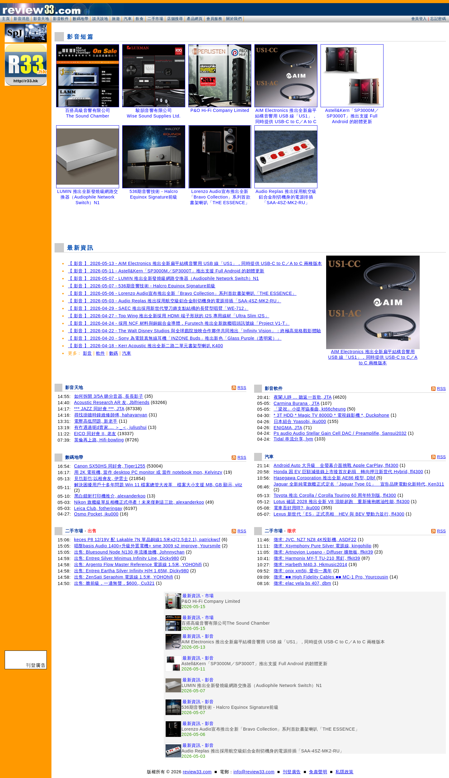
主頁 (6, 19)
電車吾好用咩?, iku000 (297, 507)
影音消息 (21, 19)
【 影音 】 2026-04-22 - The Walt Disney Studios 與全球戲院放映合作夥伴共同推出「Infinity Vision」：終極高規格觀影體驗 (194, 330)
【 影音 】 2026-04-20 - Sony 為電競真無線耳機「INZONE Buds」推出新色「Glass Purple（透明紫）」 (175, 338)
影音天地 (41, 19)
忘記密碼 (438, 19)
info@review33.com (254, 771)
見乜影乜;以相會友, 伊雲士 (101, 478)
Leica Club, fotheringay (98, 508)
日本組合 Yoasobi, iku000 (300, 421)
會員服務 (214, 19)
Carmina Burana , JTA (297, 403)
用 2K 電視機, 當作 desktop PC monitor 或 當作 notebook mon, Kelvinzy (148, 472)
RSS (242, 387)
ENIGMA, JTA (288, 427)
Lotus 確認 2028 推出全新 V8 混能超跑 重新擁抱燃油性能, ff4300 (342, 501)
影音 (87, 353)
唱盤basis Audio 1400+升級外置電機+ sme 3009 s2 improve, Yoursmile (147, 545)
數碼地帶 (80, 19)
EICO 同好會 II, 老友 (95, 433)
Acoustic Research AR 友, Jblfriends (112, 402)
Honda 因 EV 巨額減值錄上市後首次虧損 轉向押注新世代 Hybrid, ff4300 (348, 471)
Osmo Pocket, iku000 (96, 513)
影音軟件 (61, 19)
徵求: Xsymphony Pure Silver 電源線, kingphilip (323, 545)
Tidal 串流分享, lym (293, 438)
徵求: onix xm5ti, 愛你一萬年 (303, 570)
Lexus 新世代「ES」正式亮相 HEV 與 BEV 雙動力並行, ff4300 (339, 513)
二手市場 (155, 19)
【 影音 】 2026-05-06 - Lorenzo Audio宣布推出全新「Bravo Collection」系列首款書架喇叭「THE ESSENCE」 (182, 293)
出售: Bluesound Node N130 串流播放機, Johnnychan (129, 552)
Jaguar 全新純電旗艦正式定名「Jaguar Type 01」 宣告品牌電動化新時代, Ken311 (359, 484)
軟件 (100, 353)
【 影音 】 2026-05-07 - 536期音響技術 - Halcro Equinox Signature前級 (141, 285)
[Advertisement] (250, 223)
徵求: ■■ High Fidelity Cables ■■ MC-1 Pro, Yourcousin (331, 576)
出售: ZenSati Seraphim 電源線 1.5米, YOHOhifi (123, 576)
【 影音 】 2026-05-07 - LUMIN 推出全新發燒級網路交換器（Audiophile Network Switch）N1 (163, 278)
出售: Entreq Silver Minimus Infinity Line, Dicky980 (126, 558)
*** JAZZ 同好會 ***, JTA (99, 408)
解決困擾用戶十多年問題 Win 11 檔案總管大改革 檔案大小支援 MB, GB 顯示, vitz (158, 484)
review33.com (197, 771)
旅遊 (116, 19)
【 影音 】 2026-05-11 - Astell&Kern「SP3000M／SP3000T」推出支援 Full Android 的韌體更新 (166, 270)
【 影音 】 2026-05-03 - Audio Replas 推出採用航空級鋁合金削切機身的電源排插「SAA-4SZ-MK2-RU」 (174, 300)
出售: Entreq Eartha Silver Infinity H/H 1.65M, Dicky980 (131, 570)
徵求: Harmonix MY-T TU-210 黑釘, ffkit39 (317, 558)
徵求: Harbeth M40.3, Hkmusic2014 (310, 564)
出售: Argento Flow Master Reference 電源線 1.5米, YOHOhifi (138, 564)
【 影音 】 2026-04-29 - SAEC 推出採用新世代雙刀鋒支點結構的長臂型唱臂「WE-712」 (158, 308)
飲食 (139, 19)
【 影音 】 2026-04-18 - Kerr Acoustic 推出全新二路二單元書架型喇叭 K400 (145, 345)
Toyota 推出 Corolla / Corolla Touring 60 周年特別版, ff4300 (335, 495)
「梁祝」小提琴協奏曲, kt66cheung (310, 408)
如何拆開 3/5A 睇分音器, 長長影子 (108, 396)
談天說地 (100, 19)
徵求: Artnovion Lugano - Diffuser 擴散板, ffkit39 (323, 552)
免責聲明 (318, 771)
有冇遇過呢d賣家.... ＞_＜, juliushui (110, 427)
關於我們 (234, 19)
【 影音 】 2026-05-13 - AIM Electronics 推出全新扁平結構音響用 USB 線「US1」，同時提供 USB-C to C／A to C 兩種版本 (195, 263)
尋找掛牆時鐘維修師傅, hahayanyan (110, 414)
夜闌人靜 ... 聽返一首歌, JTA (303, 397)
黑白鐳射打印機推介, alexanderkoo (110, 495)
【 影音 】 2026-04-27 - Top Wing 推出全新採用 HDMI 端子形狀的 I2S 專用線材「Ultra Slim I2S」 (168, 315)
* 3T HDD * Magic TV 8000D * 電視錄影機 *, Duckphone (331, 415)
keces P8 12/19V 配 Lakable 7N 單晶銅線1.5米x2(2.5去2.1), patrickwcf (147, 539)
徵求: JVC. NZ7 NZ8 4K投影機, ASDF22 (315, 539)
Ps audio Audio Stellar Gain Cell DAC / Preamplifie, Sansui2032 (340, 433)
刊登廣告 (292, 771)
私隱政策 (345, 771)
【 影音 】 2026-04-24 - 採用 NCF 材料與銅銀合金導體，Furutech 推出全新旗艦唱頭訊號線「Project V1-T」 (179, 323)
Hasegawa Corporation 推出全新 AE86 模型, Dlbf (325, 477)
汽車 (128, 19)
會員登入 (419, 19)
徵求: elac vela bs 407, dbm (302, 583)
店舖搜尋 (175, 19)
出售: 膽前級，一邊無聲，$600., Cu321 (114, 583)
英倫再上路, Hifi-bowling (99, 439)
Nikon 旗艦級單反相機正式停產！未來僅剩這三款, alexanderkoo (139, 502)
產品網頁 (194, 19)
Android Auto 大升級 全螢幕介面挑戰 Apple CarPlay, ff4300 (336, 465)
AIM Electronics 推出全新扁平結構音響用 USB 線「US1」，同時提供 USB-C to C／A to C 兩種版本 (373, 355)
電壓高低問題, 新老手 (96, 421)
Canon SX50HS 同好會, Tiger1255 (110, 465)
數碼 (113, 353)
